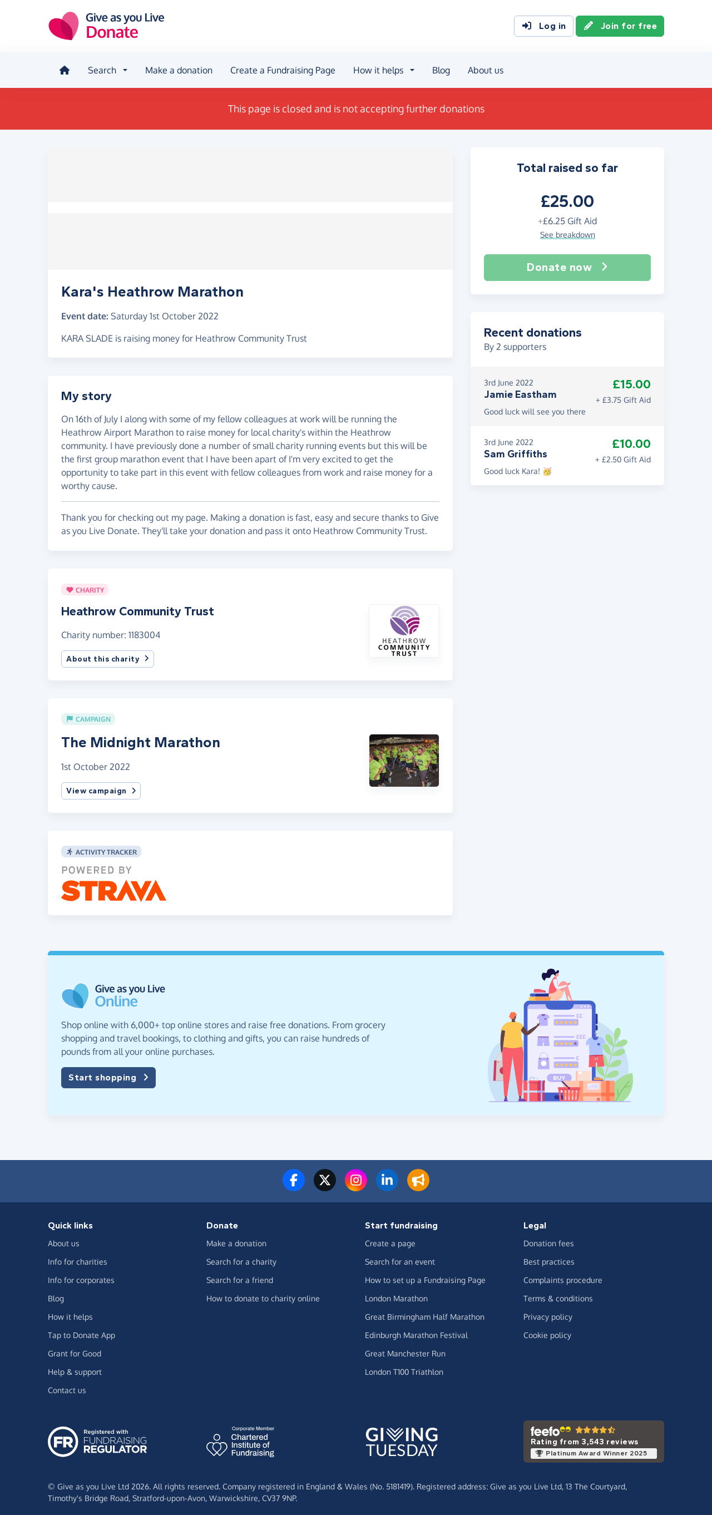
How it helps (70, 1310)
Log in (543, 26)
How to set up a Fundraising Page (425, 1273)
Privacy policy (547, 1310)
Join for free (620, 26)
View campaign (101, 784)
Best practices (549, 1255)
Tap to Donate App (81, 1328)
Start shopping (108, 1071)
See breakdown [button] (567, 230)
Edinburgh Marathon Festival (416, 1328)
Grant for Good (74, 1346)
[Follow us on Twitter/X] (325, 1180)
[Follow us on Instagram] (356, 1180)
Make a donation (176, 69)
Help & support (75, 1365)
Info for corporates (81, 1273)
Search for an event (400, 1255)
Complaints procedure (562, 1273)
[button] (404, 623)
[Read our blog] (418, 1180)
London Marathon (396, 1291)
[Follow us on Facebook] (294, 1180)
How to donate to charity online (263, 1291)
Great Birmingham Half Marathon (424, 1310)
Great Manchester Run (405, 1346)
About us (483, 69)
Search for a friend (239, 1273)
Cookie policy (547, 1328)
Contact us (67, 1383)
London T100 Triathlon (404, 1365)
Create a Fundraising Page (280, 69)
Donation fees (548, 1236)
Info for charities (77, 1255)
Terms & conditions (558, 1291)
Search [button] (100, 69)
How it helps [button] (376, 69)
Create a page (390, 1236)
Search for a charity (241, 1255)
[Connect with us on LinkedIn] (387, 1180)
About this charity (107, 652)
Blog (439, 69)
